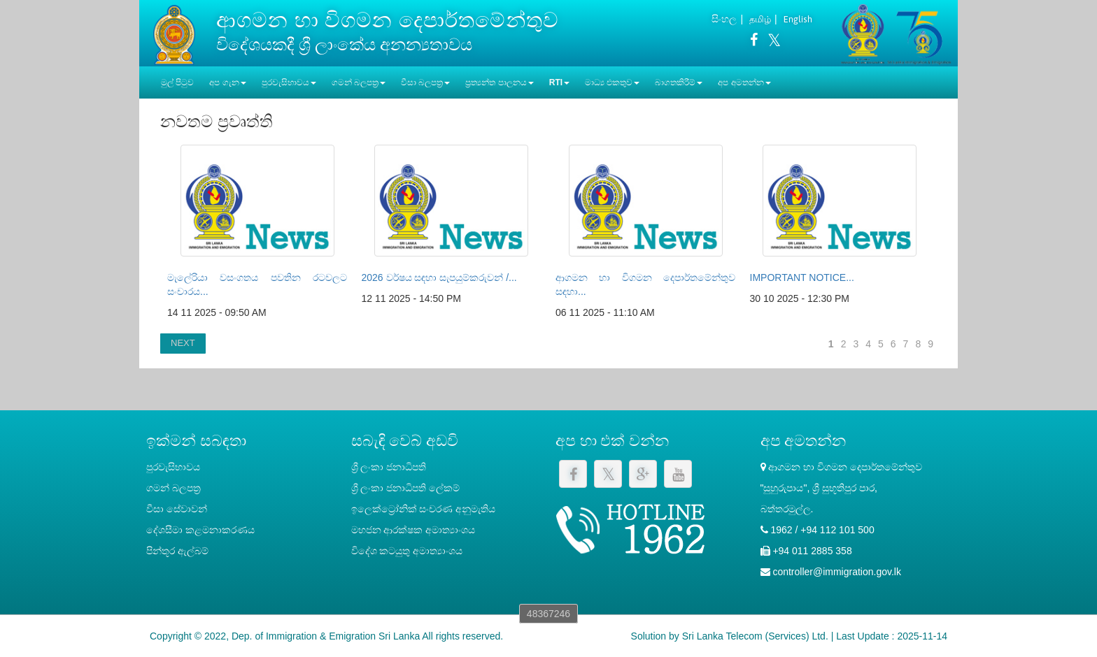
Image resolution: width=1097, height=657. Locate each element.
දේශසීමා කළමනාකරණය (200, 529)
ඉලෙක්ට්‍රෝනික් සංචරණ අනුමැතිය (423, 508)
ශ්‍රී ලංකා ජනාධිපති (389, 466)
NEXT (183, 343)
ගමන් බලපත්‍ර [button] (358, 82)
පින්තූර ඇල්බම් (177, 550)
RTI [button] (559, 82)
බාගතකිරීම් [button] (678, 82)
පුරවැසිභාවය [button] (289, 82)
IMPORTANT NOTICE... (802, 277)
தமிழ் (760, 19)
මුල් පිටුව (177, 82)
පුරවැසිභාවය (173, 466)
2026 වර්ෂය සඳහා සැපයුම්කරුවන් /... (439, 277)
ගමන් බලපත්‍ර (173, 487)
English (798, 19)
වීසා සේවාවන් (176, 508)
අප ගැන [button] (227, 82)
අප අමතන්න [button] (744, 82)
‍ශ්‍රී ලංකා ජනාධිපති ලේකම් (405, 487)
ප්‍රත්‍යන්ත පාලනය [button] (499, 82)
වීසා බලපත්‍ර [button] (425, 82)
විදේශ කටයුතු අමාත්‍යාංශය (407, 550)
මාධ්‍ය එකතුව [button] (612, 82)
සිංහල (724, 18)
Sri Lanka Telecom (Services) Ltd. (755, 636)
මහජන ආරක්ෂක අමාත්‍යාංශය (413, 529)
